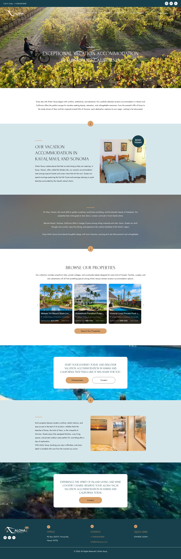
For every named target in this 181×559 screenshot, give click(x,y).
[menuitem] (80, 12)
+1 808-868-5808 (20, 3)
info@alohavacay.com (98, 542)
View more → (66, 321)
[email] (171, 4)
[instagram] (166, 4)
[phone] (176, 4)
